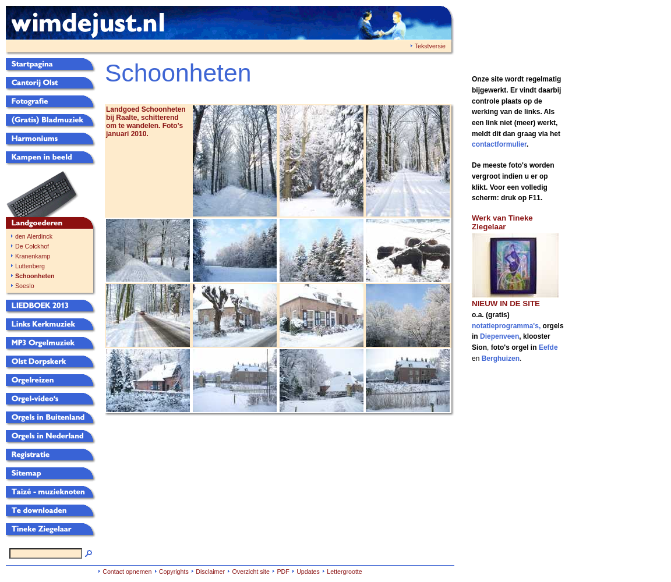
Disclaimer (210, 571)
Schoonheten (35, 275)
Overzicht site (251, 571)
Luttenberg (30, 265)
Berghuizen (501, 358)
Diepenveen (499, 336)
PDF (283, 571)
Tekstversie (430, 45)
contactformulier (499, 144)
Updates (308, 571)
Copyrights (174, 571)
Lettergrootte (344, 571)
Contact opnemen (127, 571)
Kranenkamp (32, 256)
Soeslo (24, 285)
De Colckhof (32, 246)
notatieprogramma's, (507, 326)
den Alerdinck (33, 236)
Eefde (548, 347)
